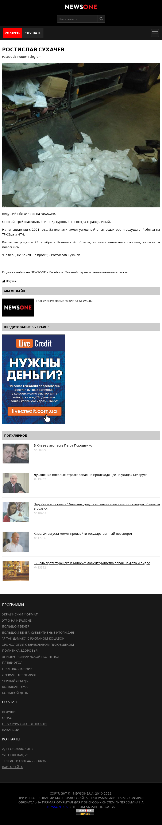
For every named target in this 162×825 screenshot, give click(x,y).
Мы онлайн (14, 291)
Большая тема (15, 686)
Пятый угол (12, 662)
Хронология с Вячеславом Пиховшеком (38, 644)
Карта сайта (12, 767)
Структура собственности (24, 724)
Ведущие (11, 280)
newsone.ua (57, 806)
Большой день (15, 693)
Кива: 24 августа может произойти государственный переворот (83, 533)
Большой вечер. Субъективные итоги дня (38, 632)
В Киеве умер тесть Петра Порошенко (63, 445)
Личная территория (19, 674)
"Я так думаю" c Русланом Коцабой (33, 638)
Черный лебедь (15, 680)
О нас (7, 717)
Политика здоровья (20, 650)
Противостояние (17, 668)
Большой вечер (15, 626)
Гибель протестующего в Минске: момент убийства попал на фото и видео (92, 563)
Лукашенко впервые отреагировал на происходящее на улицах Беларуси (90, 475)
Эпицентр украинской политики (30, 656)
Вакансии (10, 730)
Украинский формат (20, 614)
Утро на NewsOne (16, 620)
